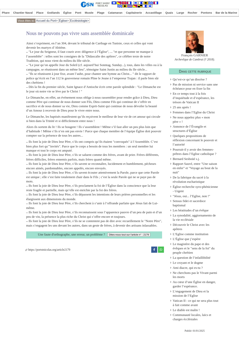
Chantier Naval (23, 12)
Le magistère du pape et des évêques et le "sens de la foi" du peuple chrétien (194, 248)
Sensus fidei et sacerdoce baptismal (189, 203)
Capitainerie (134, 12)
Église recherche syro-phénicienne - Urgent (195, 189)
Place (40, 12)
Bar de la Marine (226, 12)
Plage (101, 12)
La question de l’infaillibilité (191, 257)
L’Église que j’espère (187, 239)
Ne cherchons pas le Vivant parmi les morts (195, 275)
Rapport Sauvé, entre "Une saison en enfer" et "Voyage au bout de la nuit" (195, 168)
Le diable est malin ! (186, 310)
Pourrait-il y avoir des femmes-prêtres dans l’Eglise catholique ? (194, 152)
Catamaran (115, 12)
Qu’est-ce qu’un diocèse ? (190, 79)
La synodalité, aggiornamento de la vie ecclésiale (194, 217)
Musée (89, 12)
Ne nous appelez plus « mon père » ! (191, 119)
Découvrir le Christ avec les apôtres (191, 227)
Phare (6, 12)
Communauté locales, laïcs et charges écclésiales (192, 317)
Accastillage (153, 12)
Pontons (206, 12)
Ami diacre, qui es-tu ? (188, 268)
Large (180, 12)
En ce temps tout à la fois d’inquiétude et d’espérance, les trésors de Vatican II (193, 98)
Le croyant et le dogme (188, 263)
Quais (169, 12)
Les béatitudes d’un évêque (191, 210)
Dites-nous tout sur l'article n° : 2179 (129, 234)
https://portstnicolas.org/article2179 (47, 249)
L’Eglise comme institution (190, 234)
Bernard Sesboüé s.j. (186, 159)
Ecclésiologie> (79, 20)
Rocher (192, 12)
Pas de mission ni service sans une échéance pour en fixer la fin (195, 86)
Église (67, 12)
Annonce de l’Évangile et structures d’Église (189, 129)
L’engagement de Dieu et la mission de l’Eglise (191, 293)
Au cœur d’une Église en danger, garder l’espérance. (194, 284)
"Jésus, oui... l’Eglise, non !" (191, 196)
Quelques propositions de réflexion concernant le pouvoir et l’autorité (195, 140)
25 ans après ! (182, 107)
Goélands (53, 12)
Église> (64, 20)
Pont (78, 12)
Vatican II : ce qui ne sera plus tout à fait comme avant (195, 303)
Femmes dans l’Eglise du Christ (194, 112)
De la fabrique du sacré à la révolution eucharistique (191, 179)
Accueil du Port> (47, 20)
